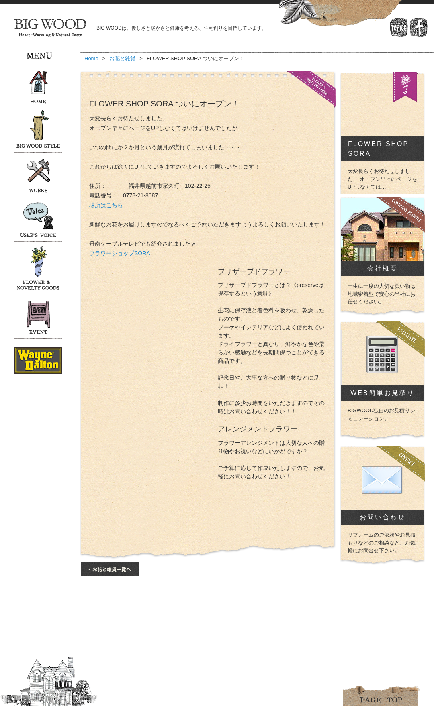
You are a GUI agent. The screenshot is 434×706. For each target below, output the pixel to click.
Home (91, 58)
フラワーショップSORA (119, 253)
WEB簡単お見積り (382, 392)
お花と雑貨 (122, 58)
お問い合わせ (382, 517)
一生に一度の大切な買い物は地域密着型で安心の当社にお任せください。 (382, 294)
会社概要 (382, 268)
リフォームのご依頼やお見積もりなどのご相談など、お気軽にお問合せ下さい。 (382, 542)
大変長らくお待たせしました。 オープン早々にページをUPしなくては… (382, 179)
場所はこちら (106, 205)
